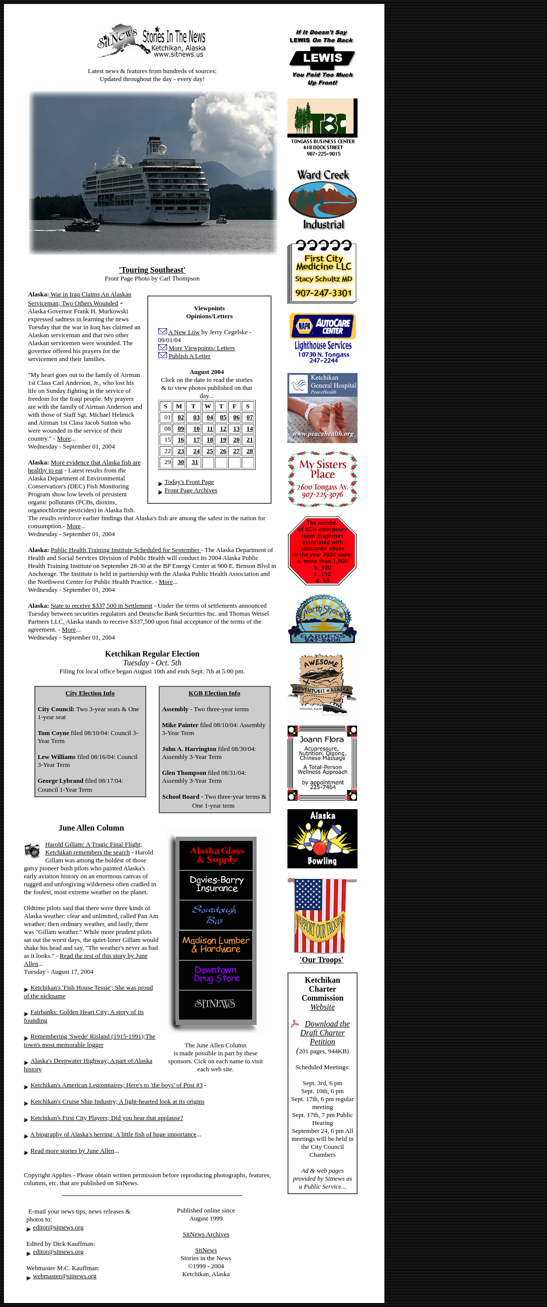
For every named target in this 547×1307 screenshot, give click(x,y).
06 (236, 417)
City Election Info (90, 693)
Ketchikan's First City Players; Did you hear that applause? (106, 1117)
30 (181, 462)
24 (196, 451)
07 (250, 417)
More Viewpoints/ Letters (202, 348)
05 (223, 417)
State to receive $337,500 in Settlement (101, 605)
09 (181, 428)
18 (209, 439)
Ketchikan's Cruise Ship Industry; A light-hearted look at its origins (117, 1101)
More (64, 438)
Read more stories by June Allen (72, 1150)
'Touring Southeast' (152, 270)
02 (181, 417)
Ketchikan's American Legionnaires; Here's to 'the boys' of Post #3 (116, 1085)
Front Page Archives (191, 490)
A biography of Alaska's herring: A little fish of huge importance (113, 1134)
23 (181, 451)
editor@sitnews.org (58, 1227)
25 (209, 451)
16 (181, 439)
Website (322, 1007)
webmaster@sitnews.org (64, 1276)
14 (250, 428)
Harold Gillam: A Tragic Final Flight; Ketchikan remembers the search (93, 848)
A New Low (184, 332)
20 (236, 439)
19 (223, 439)
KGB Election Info (214, 693)
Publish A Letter (190, 356)
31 (194, 462)
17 (196, 439)
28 (250, 451)
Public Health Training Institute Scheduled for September (126, 550)
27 (236, 451)
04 (209, 417)
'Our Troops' (322, 959)
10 (196, 428)
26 (223, 451)
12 (223, 428)
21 (250, 439)
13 (236, 428)
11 (210, 428)
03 (196, 417)
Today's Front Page (189, 481)
